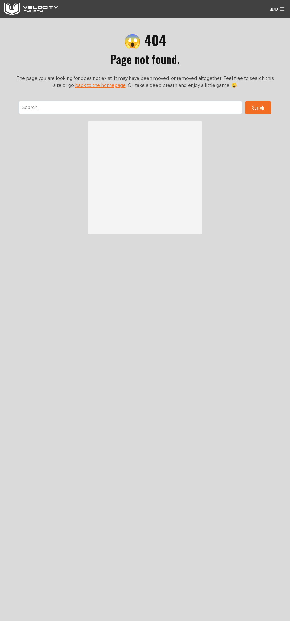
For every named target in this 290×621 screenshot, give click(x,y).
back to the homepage (100, 85)
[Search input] (130, 107)
